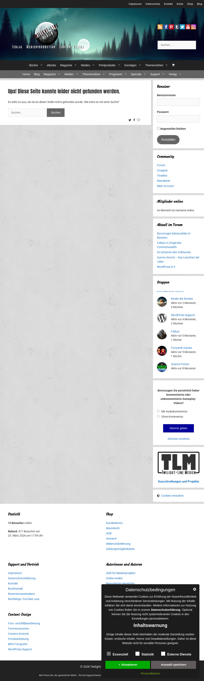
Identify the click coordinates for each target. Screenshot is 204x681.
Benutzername (166, 95)
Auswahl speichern (173, 664)
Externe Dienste (176, 653)
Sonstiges (133, 65)
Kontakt (168, 3)
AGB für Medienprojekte (120, 573)
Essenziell (117, 653)
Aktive (166, 291)
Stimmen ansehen (179, 438)
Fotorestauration (18, 628)
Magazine (69, 65)
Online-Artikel (114, 578)
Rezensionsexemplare (21, 593)
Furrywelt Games (181, 347)
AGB (109, 533)
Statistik (144, 653)
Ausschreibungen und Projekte (178, 481)
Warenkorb (113, 528)
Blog (199, 3)
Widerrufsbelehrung (118, 543)
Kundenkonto (114, 523)
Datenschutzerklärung (21, 578)
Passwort (163, 112)
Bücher (37, 65)
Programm (119, 74)
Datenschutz (153, 3)
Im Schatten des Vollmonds (174, 252)
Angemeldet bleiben (171, 128)
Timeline (162, 175)
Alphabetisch (179, 291)
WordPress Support (183, 315)
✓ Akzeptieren (127, 664)
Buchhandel (15, 588)
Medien (89, 65)
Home (26, 74)
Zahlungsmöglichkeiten (120, 549)
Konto (180, 3)
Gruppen (162, 170)
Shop (190, 3)
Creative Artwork (18, 633)
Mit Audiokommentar (174, 411)
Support (158, 74)
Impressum (135, 3)
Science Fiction (180, 364)
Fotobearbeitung (18, 638)
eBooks (51, 65)
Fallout (175, 331)
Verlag (176, 74)
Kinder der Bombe (182, 298)
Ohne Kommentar (172, 416)
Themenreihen (157, 65)
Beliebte (171, 291)
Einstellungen (140, 618)
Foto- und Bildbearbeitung (24, 623)
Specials (139, 74)
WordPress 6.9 (166, 266)
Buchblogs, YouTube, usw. (24, 599)
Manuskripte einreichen (120, 583)
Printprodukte (110, 65)
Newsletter (163, 180)
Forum (161, 165)
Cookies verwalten (172, 495)
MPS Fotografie (17, 644)
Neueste (159, 291)
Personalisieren (150, 673)
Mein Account (165, 186)
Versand (111, 538)
